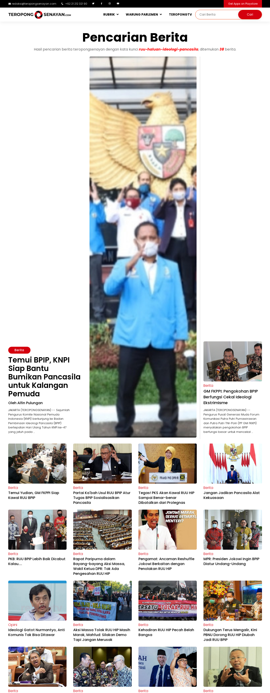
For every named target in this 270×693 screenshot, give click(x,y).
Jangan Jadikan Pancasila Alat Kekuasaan (231, 495)
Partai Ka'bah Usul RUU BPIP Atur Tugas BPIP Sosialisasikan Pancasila (101, 497)
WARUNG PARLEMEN (142, 14)
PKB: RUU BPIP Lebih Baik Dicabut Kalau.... (36, 561)
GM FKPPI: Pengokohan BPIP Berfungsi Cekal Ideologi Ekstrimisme (230, 396)
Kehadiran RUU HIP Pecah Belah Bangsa (166, 632)
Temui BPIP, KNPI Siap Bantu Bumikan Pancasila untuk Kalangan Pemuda (44, 377)
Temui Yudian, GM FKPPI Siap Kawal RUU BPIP (33, 495)
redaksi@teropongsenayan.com (34, 4)
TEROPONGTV (180, 14)
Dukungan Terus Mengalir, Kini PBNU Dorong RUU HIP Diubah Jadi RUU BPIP (230, 634)
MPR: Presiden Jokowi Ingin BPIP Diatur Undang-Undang (231, 561)
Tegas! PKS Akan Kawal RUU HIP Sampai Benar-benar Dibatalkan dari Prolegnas (166, 497)
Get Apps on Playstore (243, 4)
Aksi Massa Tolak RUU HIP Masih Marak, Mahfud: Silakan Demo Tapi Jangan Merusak (101, 634)
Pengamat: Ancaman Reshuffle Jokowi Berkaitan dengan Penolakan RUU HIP (166, 563)
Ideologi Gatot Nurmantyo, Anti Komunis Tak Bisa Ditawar (36, 632)
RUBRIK (109, 14)
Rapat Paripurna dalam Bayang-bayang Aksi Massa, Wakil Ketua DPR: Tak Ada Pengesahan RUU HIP (99, 566)
